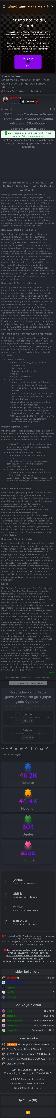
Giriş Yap (28, 58)
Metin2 (23, 678)
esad (28, 852)
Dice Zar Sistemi (15, 1063)
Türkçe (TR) (28, 1100)
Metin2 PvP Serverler (20, 1079)
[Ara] (52, 6)
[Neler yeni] (48, 6)
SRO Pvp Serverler (36, 1083)
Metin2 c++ (40, 1079)
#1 (54, 109)
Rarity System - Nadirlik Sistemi (24, 1049)
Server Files (16, 1083)
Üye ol (28, 65)
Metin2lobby (29, 128)
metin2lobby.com (12, 678)
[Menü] (4, 6)
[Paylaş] (50, 109)
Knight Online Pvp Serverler (28, 1088)
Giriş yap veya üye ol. (33, 136)
